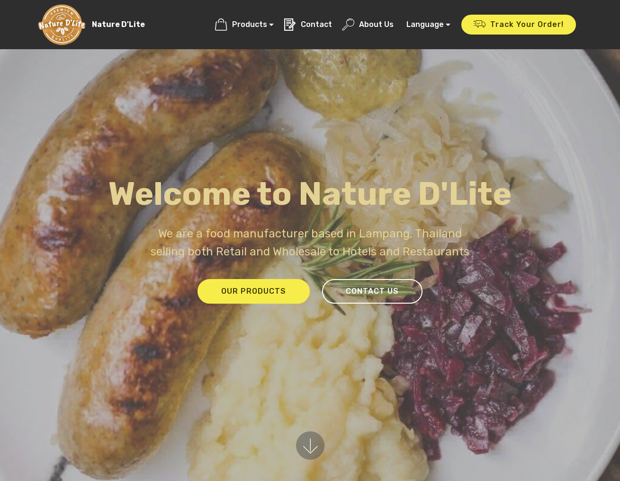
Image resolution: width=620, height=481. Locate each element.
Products (241, 24)
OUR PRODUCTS (253, 291)
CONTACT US (372, 291)
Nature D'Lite (118, 24)
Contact (308, 24)
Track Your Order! (519, 24)
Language (425, 24)
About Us (368, 24)
